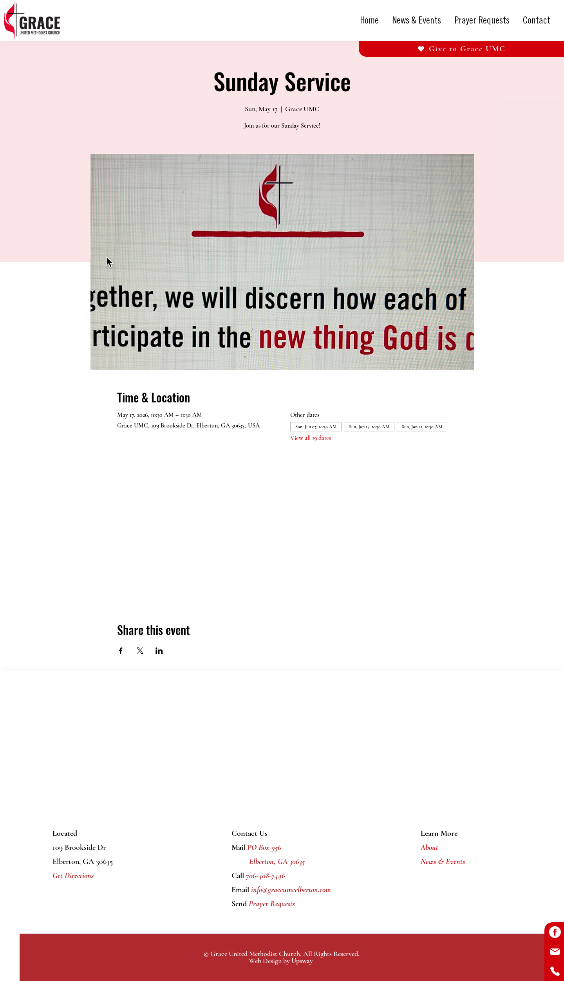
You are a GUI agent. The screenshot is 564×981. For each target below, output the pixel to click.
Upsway (302, 960)
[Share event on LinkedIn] (159, 650)
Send (239, 904)
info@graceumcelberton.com (291, 889)
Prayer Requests (271, 904)
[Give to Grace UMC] (461, 49)
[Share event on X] (140, 650)
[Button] (554, 932)
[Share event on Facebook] (121, 650)
